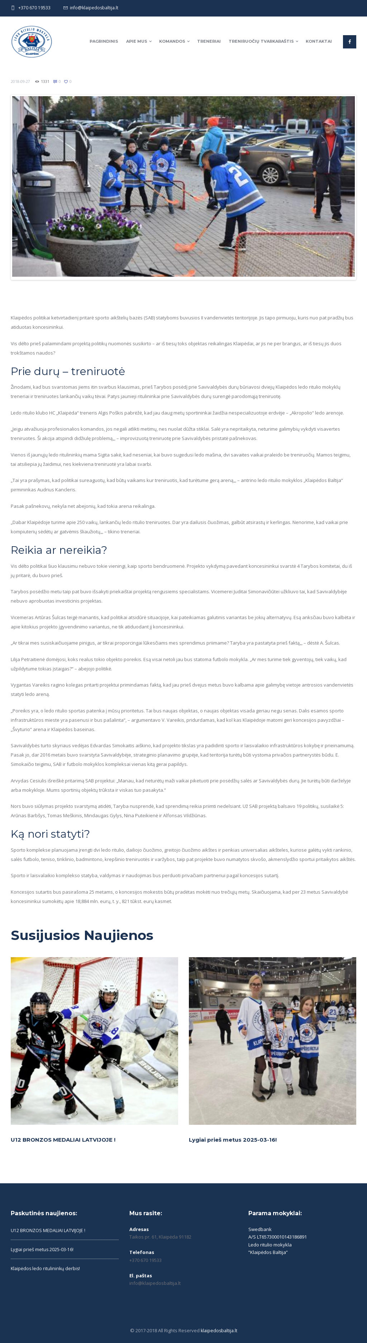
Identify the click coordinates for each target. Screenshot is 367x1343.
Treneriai (209, 41)
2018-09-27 (21, 81)
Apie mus (136, 41)
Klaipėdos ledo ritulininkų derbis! (46, 1266)
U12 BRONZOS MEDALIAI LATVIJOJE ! (66, 1138)
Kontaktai (319, 41)
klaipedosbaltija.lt (219, 1329)
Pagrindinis (104, 41)
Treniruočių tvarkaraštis (261, 41)
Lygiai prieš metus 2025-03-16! (235, 1138)
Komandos (172, 41)
